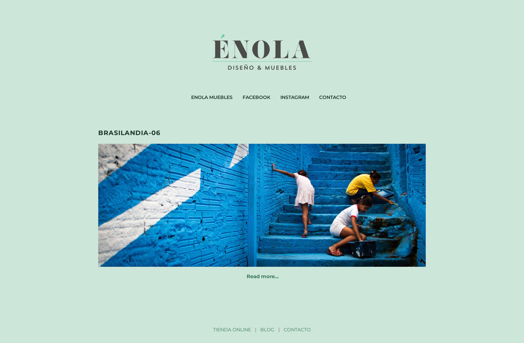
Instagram (294, 97)
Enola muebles (212, 97)
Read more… (263, 276)
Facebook (256, 97)
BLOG (267, 329)
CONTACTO (297, 329)
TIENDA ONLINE (232, 329)
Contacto (332, 97)
